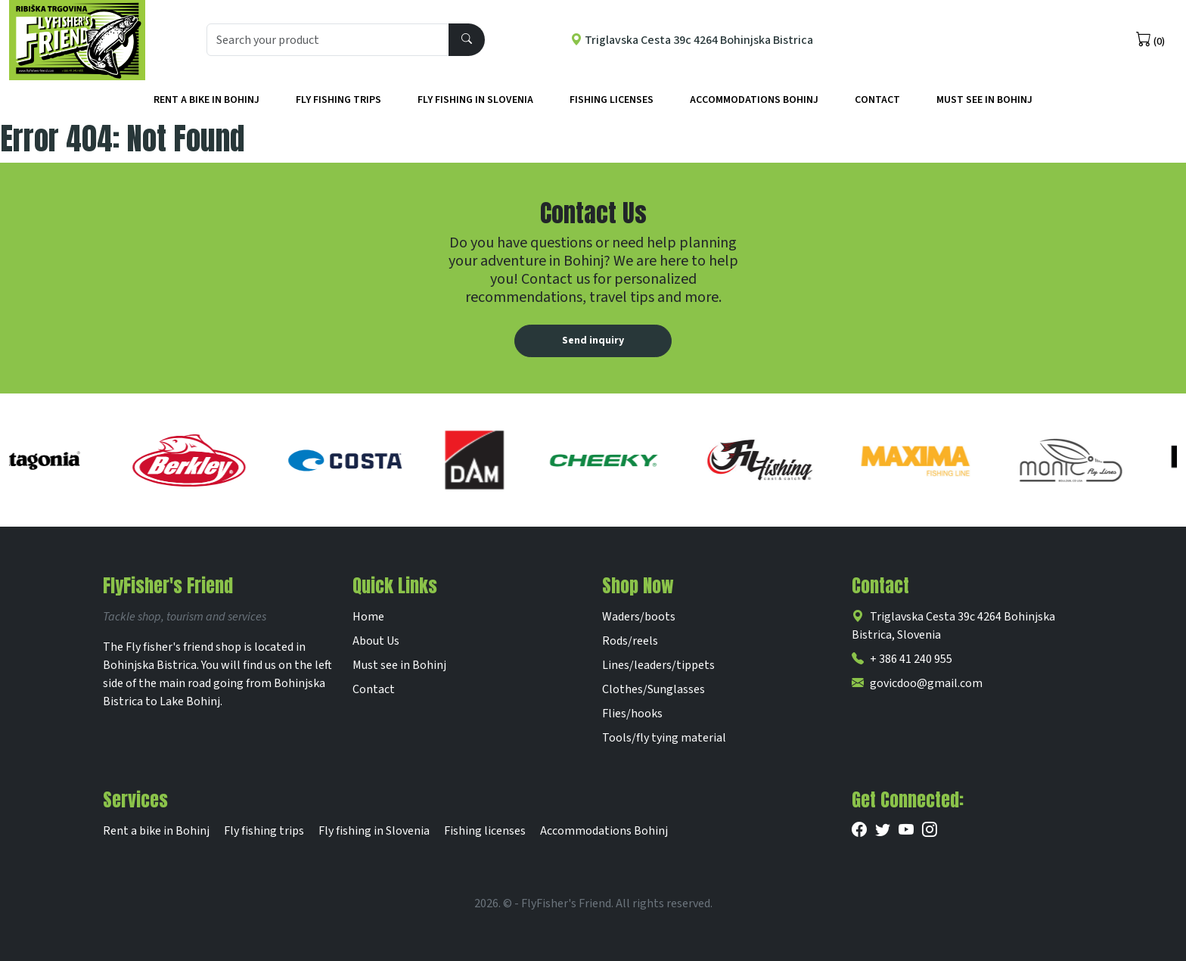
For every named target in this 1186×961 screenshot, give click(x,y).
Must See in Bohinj (984, 99)
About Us (375, 641)
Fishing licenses (612, 99)
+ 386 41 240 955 (902, 659)
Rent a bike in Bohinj (206, 99)
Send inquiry (593, 340)
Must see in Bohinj (399, 665)
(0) (1150, 40)
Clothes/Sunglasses (653, 689)
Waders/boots (638, 616)
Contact (877, 99)
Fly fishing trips (338, 99)
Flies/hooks (632, 713)
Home (368, 616)
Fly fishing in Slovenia (475, 99)
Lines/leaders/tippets (658, 665)
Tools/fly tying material (664, 737)
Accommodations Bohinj (754, 99)
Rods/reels (630, 641)
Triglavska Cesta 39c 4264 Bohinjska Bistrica (691, 40)
